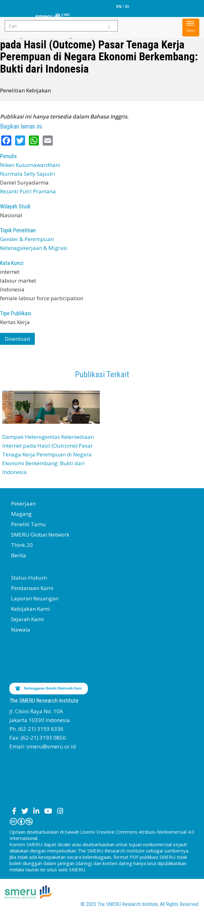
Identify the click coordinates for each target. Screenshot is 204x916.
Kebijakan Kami (30, 608)
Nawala (20, 629)
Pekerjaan (23, 503)
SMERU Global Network (40, 534)
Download (17, 338)
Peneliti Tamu (28, 524)
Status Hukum (29, 577)
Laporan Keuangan (34, 598)
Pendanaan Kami (32, 588)
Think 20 (22, 545)
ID (127, 6)
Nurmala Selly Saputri (27, 173)
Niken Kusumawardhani (30, 164)
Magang (21, 513)
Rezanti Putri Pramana (28, 191)
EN (118, 6)
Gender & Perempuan (27, 239)
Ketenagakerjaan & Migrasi (33, 247)
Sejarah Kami (27, 619)
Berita (18, 555)
